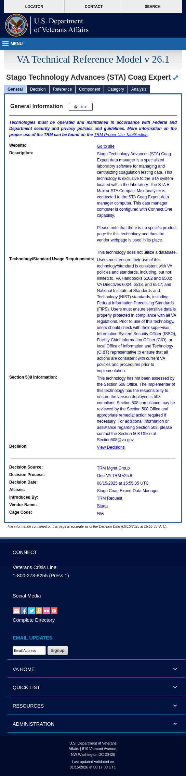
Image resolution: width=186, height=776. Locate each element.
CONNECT (25, 552)
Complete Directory (34, 620)
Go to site (106, 146)
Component (89, 89)
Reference (62, 89)
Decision (38, 89)
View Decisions (111, 447)
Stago (102, 505)
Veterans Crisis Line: (35, 567)
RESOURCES (28, 706)
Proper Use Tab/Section (120, 134)
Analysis (139, 89)
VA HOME (24, 669)
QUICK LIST (26, 687)
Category (115, 89)
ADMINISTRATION (33, 724)
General (15, 89)
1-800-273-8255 (30, 575)
